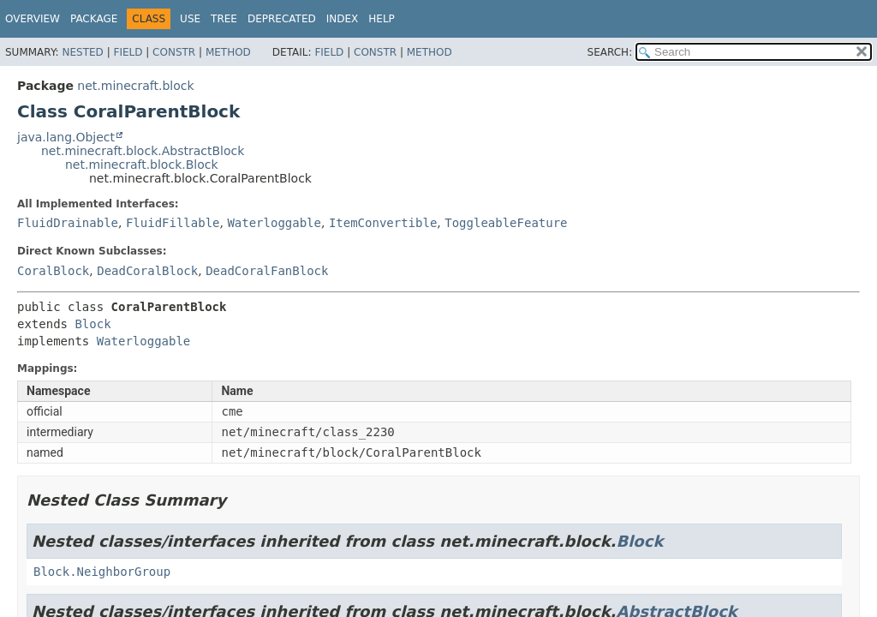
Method (228, 52)
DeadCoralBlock (147, 271)
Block (92, 324)
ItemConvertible (383, 223)
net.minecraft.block (135, 86)
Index (342, 19)
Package (93, 19)
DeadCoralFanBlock (267, 271)
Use (190, 19)
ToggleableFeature (505, 223)
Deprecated (282, 19)
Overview (32, 19)
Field (127, 52)
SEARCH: (610, 52)
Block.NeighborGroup (101, 571)
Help (381, 19)
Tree (224, 19)
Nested (82, 52)
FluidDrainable (67, 223)
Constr (173, 52)
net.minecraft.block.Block (141, 164)
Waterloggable (274, 223)
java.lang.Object (66, 137)
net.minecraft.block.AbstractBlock (142, 151)
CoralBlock (53, 271)
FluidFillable (173, 223)
